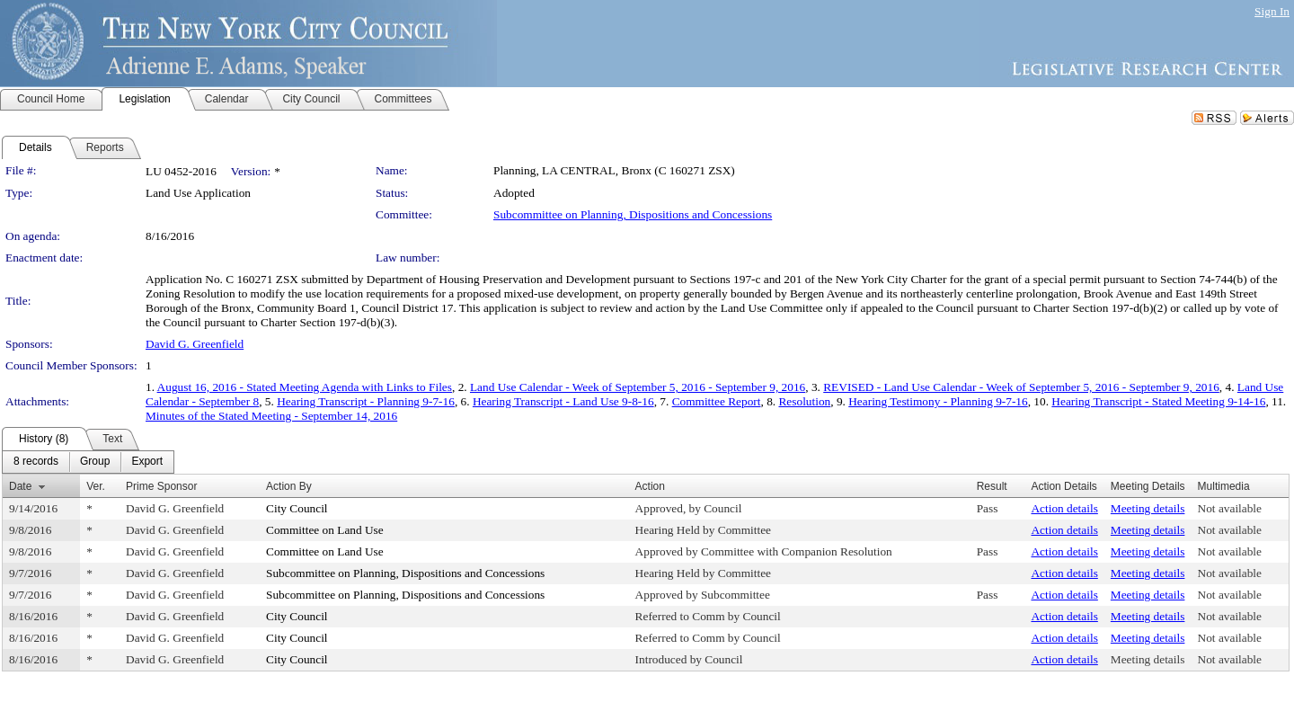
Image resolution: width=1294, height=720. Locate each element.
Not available (1230, 508)
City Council (297, 508)
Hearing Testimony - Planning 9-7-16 (937, 401)
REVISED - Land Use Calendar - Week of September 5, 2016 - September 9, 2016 (1021, 387)
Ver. (95, 486)
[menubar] (88, 462)
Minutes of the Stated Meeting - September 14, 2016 (271, 415)
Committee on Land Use (325, 530)
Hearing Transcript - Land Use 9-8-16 (563, 401)
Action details (1064, 508)
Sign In (1272, 11)
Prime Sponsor (161, 486)
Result (992, 486)
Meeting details (1148, 508)
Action (650, 486)
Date (20, 486)
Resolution (804, 401)
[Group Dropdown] (94, 462)
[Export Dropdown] (146, 462)
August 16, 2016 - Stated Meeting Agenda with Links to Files (304, 387)
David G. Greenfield (195, 344)
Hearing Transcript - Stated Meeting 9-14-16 (1158, 401)
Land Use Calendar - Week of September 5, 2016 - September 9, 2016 (637, 387)
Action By (289, 486)
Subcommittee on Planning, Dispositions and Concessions (632, 214)
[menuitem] (36, 462)
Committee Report (716, 401)
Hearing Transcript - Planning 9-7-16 (366, 401)
